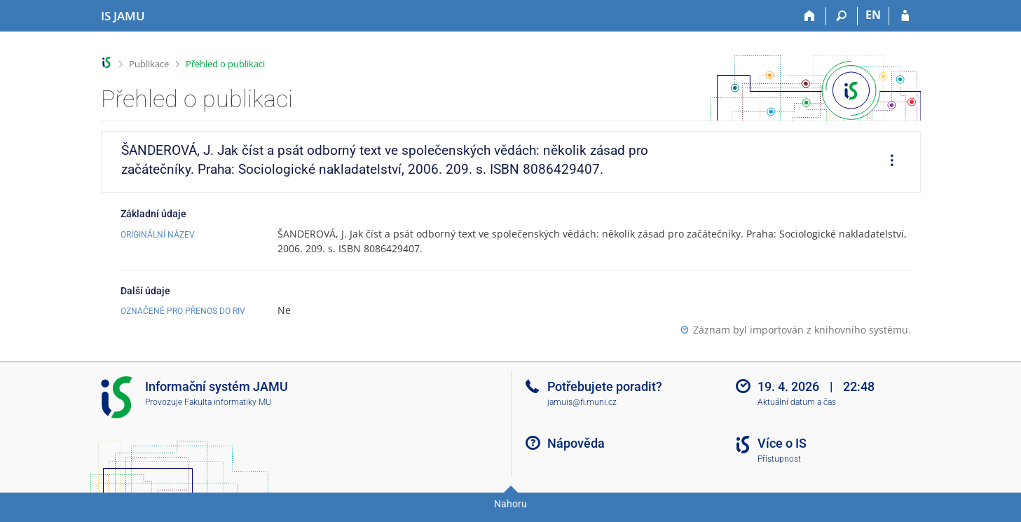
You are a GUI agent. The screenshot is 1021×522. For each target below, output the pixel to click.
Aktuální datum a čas (797, 402)
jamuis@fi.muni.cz (582, 402)
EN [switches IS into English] (873, 14)
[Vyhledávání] (842, 16)
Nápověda (576, 443)
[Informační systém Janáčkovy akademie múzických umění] (123, 16)
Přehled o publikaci (225, 63)
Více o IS (782, 443)
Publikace (149, 63)
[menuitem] (887, 162)
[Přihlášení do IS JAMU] (905, 16)
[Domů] (810, 16)
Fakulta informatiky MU (227, 402)
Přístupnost (779, 459)
